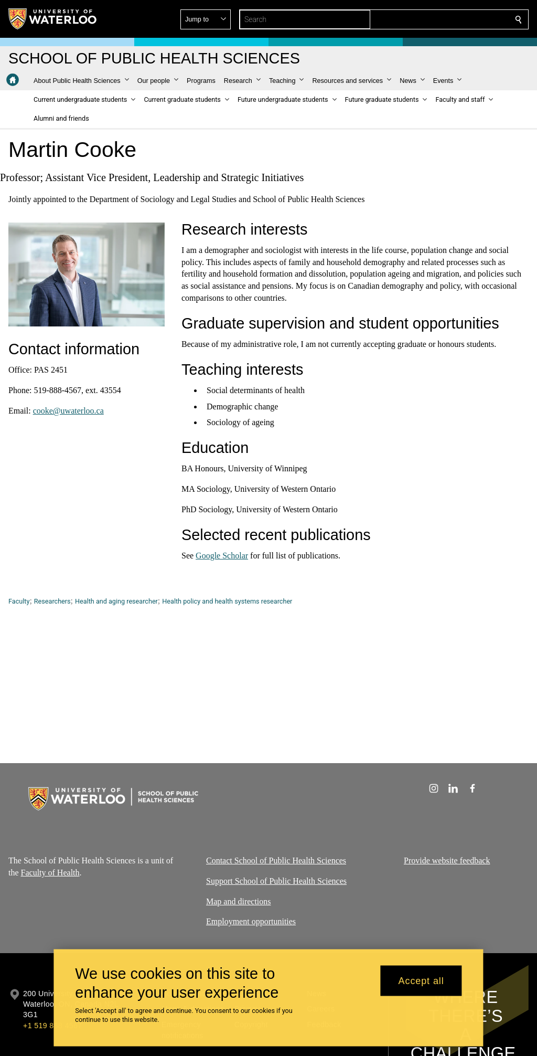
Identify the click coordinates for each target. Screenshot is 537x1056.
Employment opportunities (251, 921)
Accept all (421, 980)
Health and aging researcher (116, 601)
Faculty (18, 601)
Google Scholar (222, 555)
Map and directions (238, 900)
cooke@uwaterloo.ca (68, 410)
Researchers (52, 601)
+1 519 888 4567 (52, 1025)
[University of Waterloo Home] (53, 18)
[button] (442, 19)
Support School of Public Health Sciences (276, 880)
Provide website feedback (447, 860)
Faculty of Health (50, 872)
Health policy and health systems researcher (227, 601)
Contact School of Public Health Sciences (276, 860)
